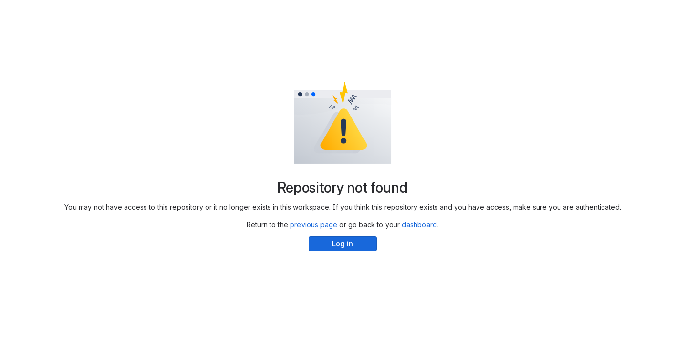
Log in (342, 243)
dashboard (419, 224)
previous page (313, 224)
